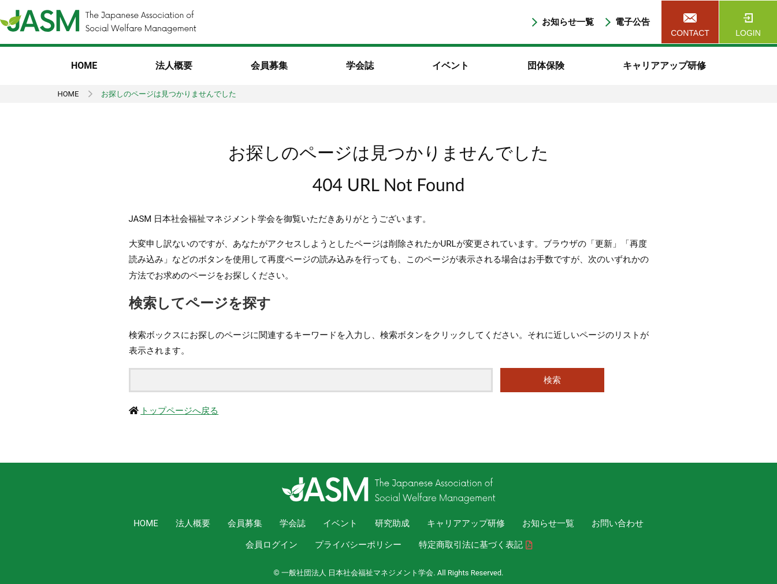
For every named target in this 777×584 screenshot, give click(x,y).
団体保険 (545, 65)
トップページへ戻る (179, 411)
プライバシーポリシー (358, 545)
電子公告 (632, 22)
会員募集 (269, 65)
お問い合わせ (618, 523)
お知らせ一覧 (568, 22)
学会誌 (360, 65)
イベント (450, 65)
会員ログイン (272, 545)
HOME (84, 65)
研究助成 (392, 523)
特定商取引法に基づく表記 (471, 545)
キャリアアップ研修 (664, 65)
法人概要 (173, 65)
